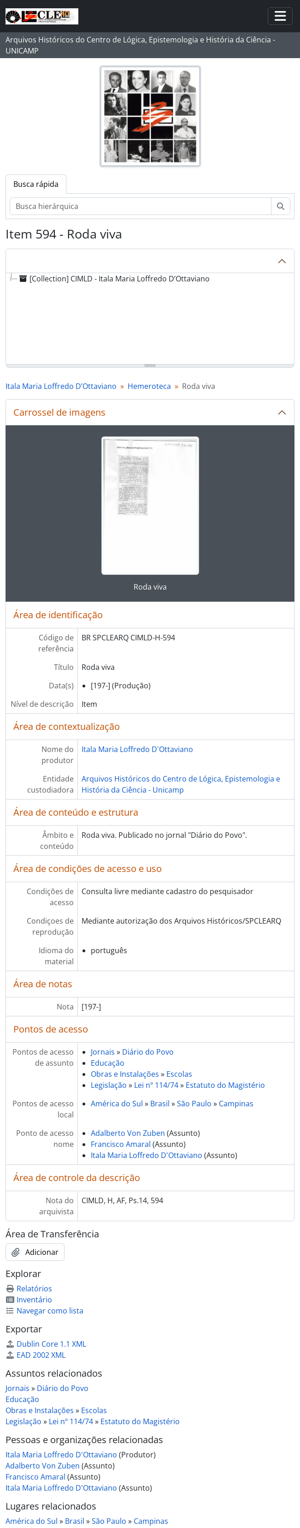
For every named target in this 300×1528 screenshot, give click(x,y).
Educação (107, 1063)
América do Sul (117, 1103)
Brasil (160, 1103)
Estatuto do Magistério (225, 1085)
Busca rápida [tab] (36, 184)
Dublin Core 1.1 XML (46, 1344)
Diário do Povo (148, 1052)
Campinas (236, 1103)
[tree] (150, 319)
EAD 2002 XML (35, 1355)
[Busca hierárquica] (140, 206)
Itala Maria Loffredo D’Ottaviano (61, 386)
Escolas (179, 1074)
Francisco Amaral (122, 1144)
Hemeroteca (149, 386)
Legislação (109, 1085)
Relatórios (29, 1288)
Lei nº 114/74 (156, 1085)
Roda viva (150, 587)
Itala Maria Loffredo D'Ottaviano (137, 749)
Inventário (29, 1300)
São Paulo (194, 1103)
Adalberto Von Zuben (128, 1133)
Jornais (103, 1052)
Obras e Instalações (125, 1074)
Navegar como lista (44, 1311)
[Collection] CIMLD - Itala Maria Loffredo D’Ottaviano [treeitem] (114, 278)
